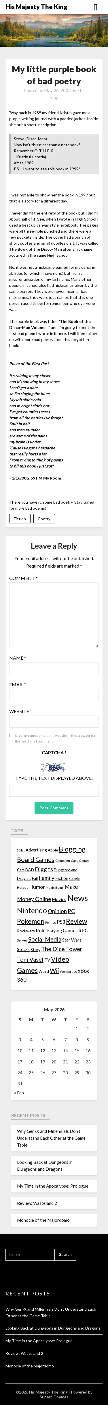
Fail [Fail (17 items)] (35, 878)
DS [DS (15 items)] (50, 870)
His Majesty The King (36, 7)
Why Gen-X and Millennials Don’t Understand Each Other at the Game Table (51, 1138)
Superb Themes (54, 1396)
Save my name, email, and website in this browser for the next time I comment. (55, 738)
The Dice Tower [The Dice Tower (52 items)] (61, 948)
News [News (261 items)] (77, 898)
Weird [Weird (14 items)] (44, 971)
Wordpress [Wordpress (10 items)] (68, 971)
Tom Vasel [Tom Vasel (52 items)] (30, 959)
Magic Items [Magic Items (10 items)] (55, 887)
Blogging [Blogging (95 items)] (72, 849)
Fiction (20, 518)
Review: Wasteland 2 (37, 1203)
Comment (23, 578)
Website (19, 711)
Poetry (44, 518)
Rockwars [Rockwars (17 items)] (26, 930)
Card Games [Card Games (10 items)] (80, 860)
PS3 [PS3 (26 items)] (61, 922)
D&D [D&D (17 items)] (29, 869)
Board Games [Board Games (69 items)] (35, 859)
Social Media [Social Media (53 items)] (44, 939)
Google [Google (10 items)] (74, 878)
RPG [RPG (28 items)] (83, 931)
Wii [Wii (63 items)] (54, 970)
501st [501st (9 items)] (21, 850)
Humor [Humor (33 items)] (37, 887)
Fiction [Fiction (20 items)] (61, 878)
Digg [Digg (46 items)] (41, 869)
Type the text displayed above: (54, 778)
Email (17, 684)
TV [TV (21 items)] (47, 959)
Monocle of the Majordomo (43, 1220)
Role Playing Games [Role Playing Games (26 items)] (56, 930)
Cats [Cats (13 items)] (20, 870)
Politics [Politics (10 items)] (50, 922)
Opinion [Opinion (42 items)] (57, 911)
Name (17, 657)
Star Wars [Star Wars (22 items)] (72, 939)
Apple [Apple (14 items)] (53, 850)
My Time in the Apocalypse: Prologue (52, 1185)
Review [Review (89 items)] (76, 921)
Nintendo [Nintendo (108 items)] (32, 910)
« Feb (19, 1092)
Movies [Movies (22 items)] (59, 899)
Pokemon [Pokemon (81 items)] (30, 921)
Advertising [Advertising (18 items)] (36, 849)
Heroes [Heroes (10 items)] (22, 887)
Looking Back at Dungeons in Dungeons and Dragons (53, 1328)
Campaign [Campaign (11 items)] (62, 860)
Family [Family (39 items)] (46, 878)
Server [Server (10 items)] (22, 940)
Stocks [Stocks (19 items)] (23, 949)
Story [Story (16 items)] (35, 949)
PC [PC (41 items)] (71, 911)
